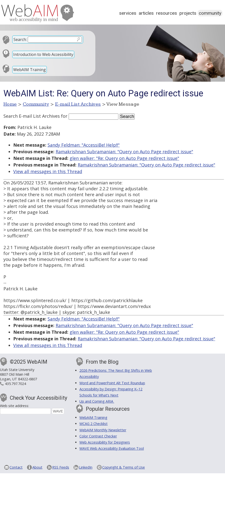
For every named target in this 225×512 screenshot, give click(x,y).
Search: (20, 39)
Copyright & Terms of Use (123, 467)
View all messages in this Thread (47, 171)
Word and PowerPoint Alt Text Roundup (112, 383)
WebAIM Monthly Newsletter (102, 430)
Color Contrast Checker (98, 436)
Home (10, 104)
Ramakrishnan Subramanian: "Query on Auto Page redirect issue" (124, 151)
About (37, 467)
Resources (166, 13)
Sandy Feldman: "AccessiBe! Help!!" (84, 145)
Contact (16, 467)
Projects (187, 13)
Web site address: (14, 405)
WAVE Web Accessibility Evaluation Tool (111, 448)
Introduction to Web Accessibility (43, 54)
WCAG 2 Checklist (93, 423)
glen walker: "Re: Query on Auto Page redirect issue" (124, 158)
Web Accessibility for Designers (104, 442)
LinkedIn (85, 467)
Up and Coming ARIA (96, 401)
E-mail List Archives (78, 104)
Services (127, 13)
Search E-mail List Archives (31, 116)
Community (210, 13)
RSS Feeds (60, 467)
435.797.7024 (15, 383)
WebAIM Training (29, 69)
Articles (146, 13)
